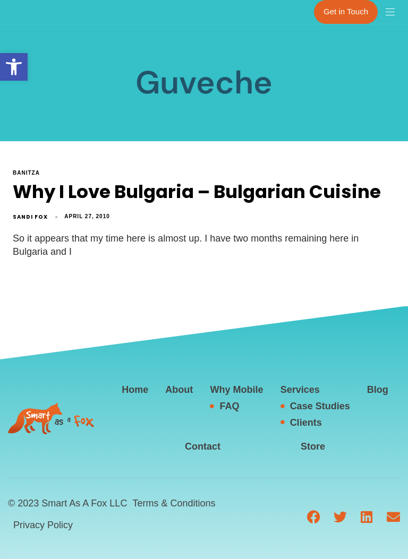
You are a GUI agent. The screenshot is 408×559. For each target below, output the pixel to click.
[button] (14, 67)
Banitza (26, 173)
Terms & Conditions (173, 503)
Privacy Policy (43, 525)
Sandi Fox (30, 217)
